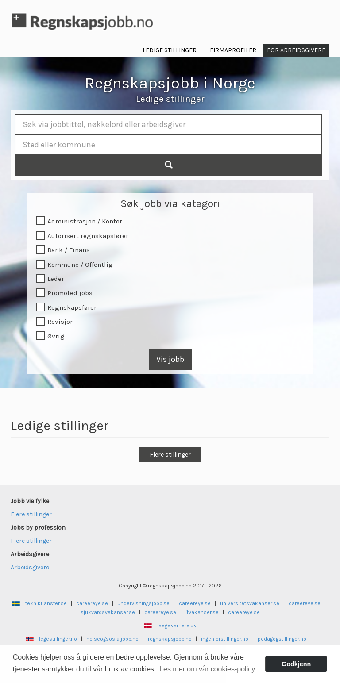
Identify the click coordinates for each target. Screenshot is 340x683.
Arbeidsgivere (30, 567)
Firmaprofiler (233, 50)
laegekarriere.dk (177, 625)
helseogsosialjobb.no (112, 639)
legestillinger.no (58, 639)
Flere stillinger (170, 454)
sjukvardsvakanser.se (108, 612)
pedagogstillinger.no (282, 639)
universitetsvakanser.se (249, 603)
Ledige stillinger (170, 98)
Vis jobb (170, 359)
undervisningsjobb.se (143, 603)
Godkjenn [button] (296, 664)
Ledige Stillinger (170, 50)
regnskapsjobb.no (170, 639)
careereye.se (92, 603)
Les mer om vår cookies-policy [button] (207, 669)
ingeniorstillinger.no (224, 639)
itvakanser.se (202, 612)
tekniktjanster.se (46, 603)
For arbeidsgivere (296, 50)
